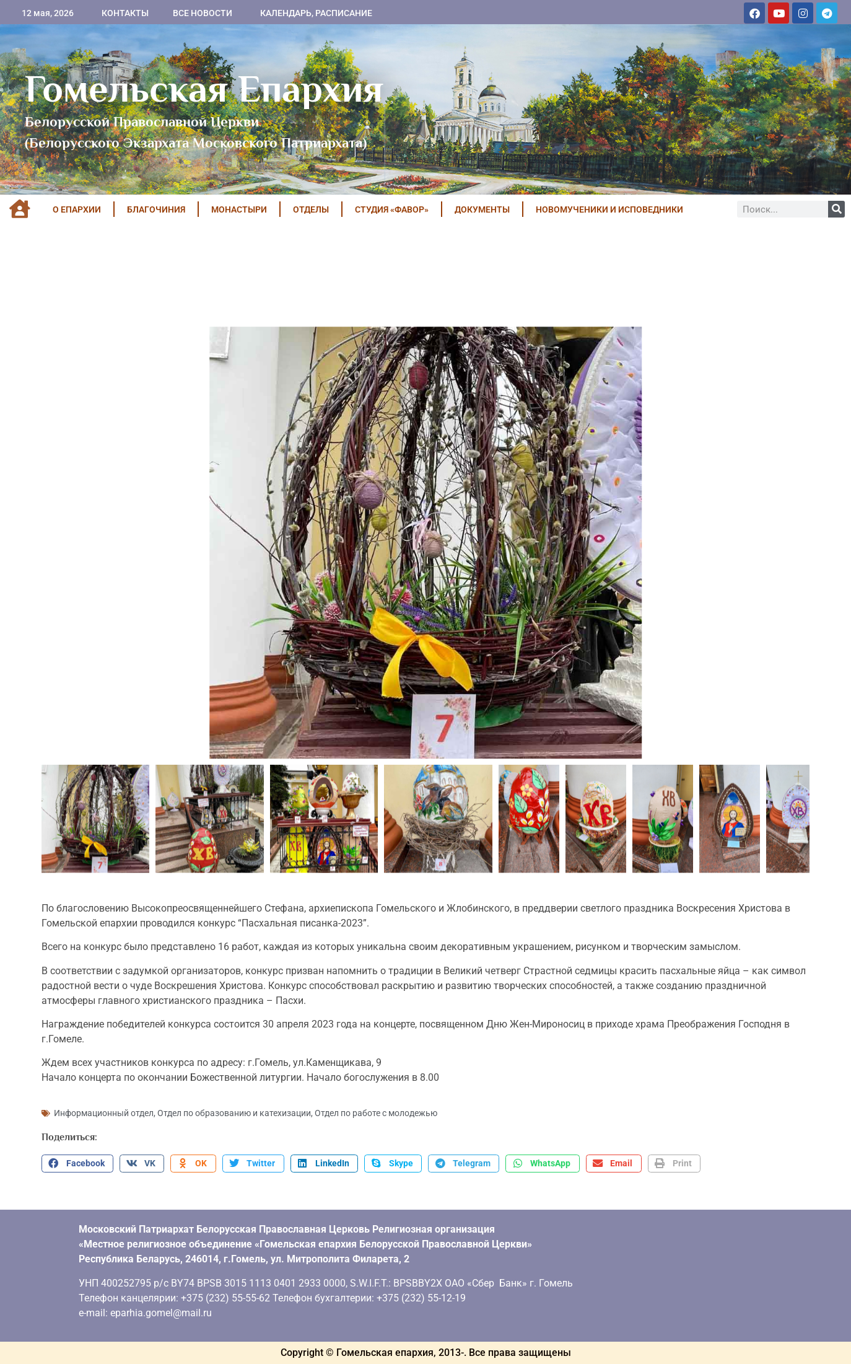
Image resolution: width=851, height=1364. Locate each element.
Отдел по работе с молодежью (376, 1113)
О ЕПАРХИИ (77, 209)
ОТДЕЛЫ (311, 209)
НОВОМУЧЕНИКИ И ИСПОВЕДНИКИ (609, 209)
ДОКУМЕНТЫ (482, 209)
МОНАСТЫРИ (239, 209)
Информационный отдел (104, 1113)
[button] (77, 1164)
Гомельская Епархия (204, 88)
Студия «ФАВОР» (392, 209)
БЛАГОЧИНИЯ (156, 209)
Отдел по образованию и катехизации (234, 1113)
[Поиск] (836, 209)
